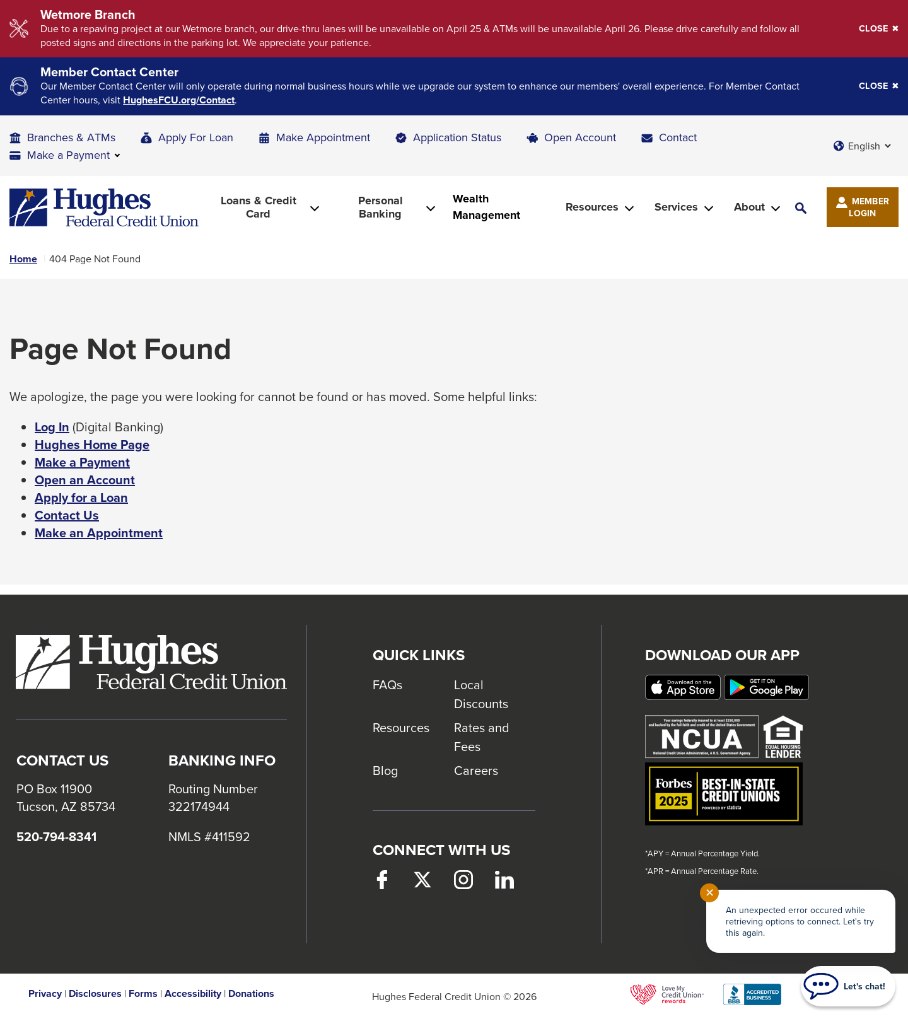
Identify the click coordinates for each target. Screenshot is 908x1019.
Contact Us (67, 515)
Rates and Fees (481, 736)
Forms (143, 994)
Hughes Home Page (92, 444)
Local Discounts (481, 694)
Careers (476, 770)
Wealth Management (486, 207)
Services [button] (676, 207)
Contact (678, 137)
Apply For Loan (195, 137)
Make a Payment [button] (68, 155)
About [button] (749, 207)
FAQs (387, 684)
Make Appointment (323, 137)
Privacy (45, 994)
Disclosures (95, 994)
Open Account (580, 137)
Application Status (457, 137)
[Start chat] (848, 986)
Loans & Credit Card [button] (258, 207)
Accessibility (193, 994)
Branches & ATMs (71, 137)
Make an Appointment (99, 533)
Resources (401, 727)
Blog (385, 770)
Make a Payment (82, 462)
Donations (251, 994)
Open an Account (85, 480)
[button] (801, 207)
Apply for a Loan (81, 497)
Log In (52, 427)
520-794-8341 (56, 837)
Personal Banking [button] (380, 207)
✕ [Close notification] (709, 892)
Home (23, 259)
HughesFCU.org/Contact (179, 100)
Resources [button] (592, 207)
